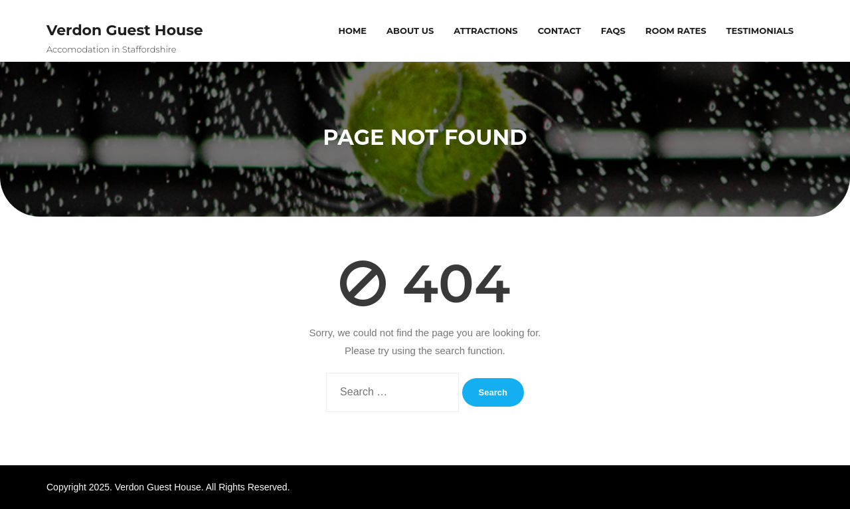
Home (352, 30)
